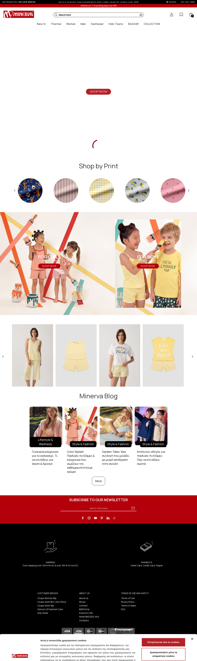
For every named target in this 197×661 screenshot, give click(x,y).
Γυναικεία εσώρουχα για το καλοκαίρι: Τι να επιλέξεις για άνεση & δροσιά (45, 457)
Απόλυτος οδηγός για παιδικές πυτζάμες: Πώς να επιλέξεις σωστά (151, 457)
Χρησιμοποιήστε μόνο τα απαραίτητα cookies (163, 628)
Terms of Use (128, 598)
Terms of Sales (128, 605)
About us (83, 598)
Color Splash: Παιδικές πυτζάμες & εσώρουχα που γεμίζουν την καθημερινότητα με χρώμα (81, 461)
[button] (56, 14)
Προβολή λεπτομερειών (53, 655)
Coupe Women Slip (46, 598)
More (98, 481)
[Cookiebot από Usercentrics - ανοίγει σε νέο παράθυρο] (19, 655)
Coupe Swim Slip (45, 605)
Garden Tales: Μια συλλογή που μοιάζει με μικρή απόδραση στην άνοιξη (115, 457)
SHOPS (172, 2)
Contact (83, 605)
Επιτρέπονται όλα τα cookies (163, 616)
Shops (82, 601)
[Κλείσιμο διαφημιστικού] (192, 613)
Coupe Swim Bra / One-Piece (51, 601)
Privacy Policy (127, 601)
